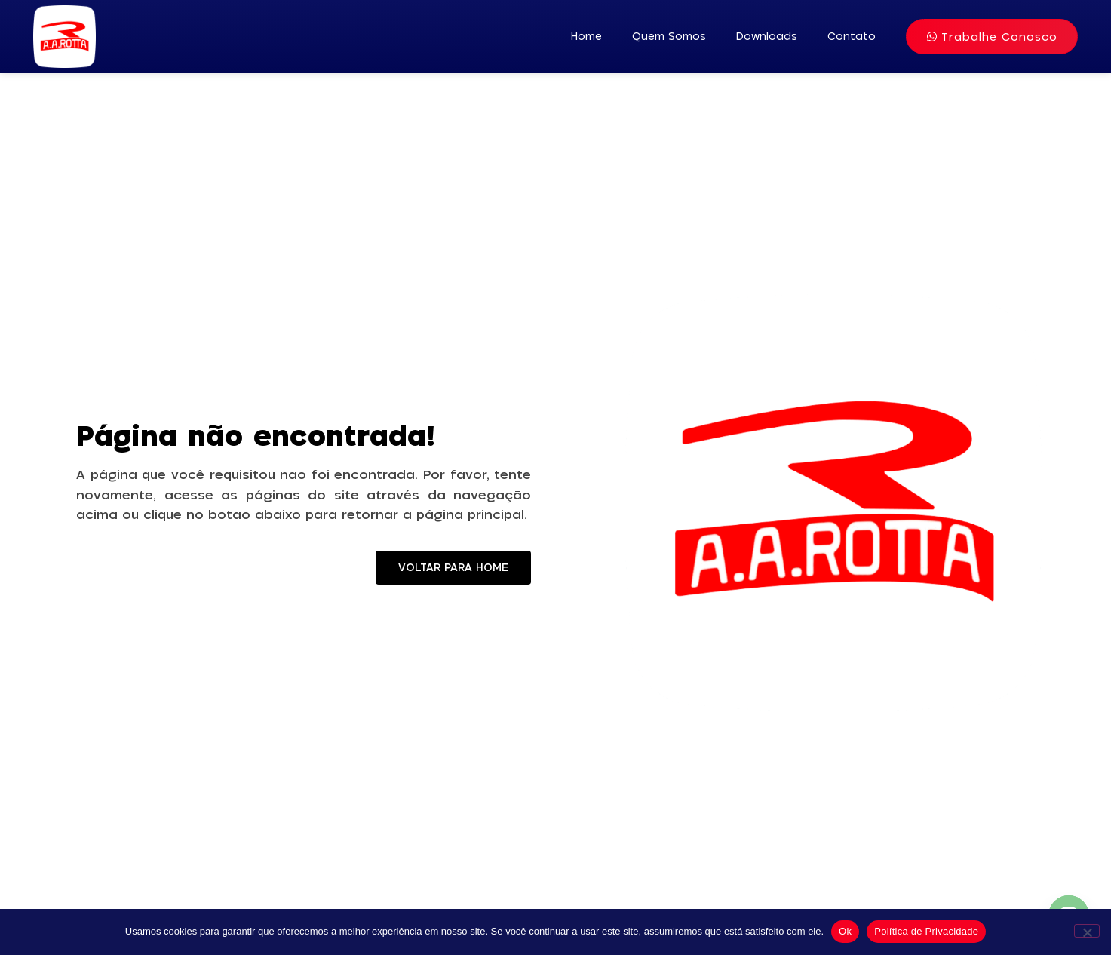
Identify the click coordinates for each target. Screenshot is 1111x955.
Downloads (766, 36)
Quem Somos (669, 36)
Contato (851, 36)
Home (586, 36)
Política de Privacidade (926, 931)
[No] (1087, 931)
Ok (845, 931)
